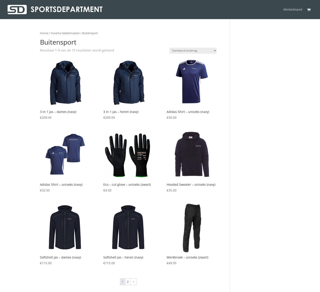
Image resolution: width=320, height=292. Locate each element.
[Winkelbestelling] (193, 51)
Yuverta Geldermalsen (65, 33)
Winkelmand (292, 10)
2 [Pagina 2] (128, 282)
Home (44, 33)
